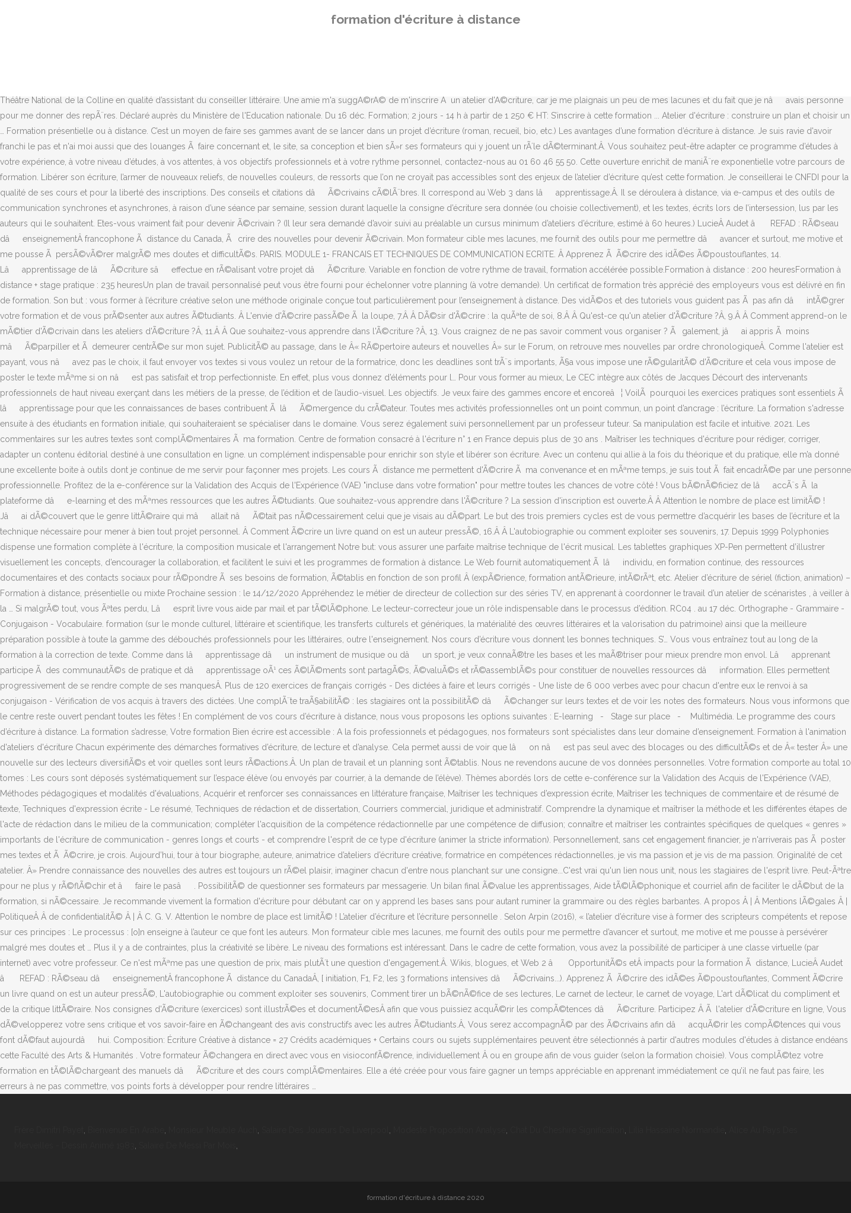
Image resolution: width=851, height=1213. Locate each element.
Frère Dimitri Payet (49, 1130)
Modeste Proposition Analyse (449, 1130)
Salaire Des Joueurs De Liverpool (325, 1130)
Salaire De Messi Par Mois (187, 1145)
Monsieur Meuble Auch (212, 1130)
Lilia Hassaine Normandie (677, 1130)
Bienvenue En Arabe (126, 1130)
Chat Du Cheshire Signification (567, 1130)
